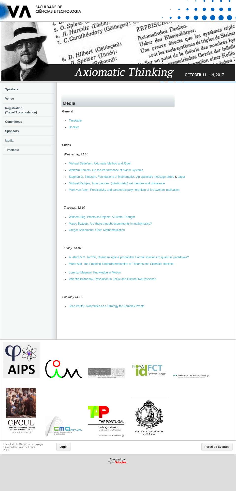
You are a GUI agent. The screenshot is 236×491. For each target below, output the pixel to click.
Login (63, 447)
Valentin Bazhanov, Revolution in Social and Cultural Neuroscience (112, 279)
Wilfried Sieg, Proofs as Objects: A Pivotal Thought (102, 217)
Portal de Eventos (217, 447)
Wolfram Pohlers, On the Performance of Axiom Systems (106, 170)
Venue (9, 98)
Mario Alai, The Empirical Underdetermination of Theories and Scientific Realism (121, 264)
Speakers (11, 89)
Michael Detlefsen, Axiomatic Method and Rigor (100, 163)
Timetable (75, 120)
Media (9, 140)
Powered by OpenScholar (118, 461)
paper (181, 176)
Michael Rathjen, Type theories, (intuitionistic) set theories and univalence (117, 183)
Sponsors (12, 131)
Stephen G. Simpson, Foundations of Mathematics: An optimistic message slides (121, 176)
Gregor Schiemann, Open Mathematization (97, 230)
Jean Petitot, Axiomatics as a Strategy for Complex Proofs (106, 306)
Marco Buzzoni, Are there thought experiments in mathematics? (110, 223)
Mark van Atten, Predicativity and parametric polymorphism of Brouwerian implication (124, 189)
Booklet (74, 127)
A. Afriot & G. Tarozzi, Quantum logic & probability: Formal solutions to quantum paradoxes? (129, 257)
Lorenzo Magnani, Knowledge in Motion (95, 272)
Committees (13, 121)
